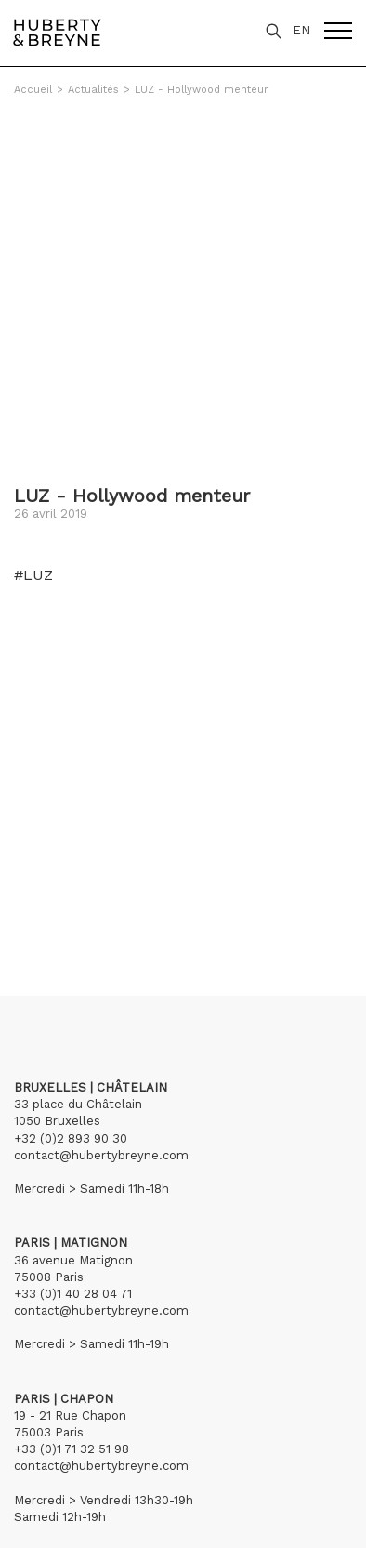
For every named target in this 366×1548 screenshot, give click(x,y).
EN (301, 30)
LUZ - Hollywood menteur (201, 90)
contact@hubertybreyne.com (101, 1155)
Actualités (93, 90)
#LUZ (33, 575)
